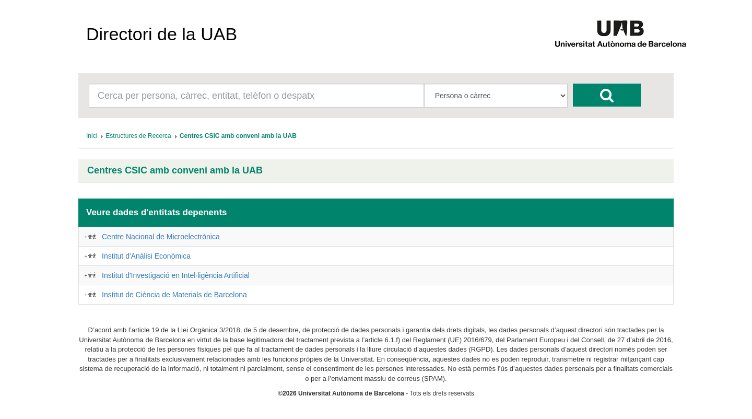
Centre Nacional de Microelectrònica (161, 236)
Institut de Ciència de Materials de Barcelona (174, 294)
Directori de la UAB (161, 34)
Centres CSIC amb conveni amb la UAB (175, 171)
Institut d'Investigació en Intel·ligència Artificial (176, 275)
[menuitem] (91, 136)
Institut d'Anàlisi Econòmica (146, 256)
